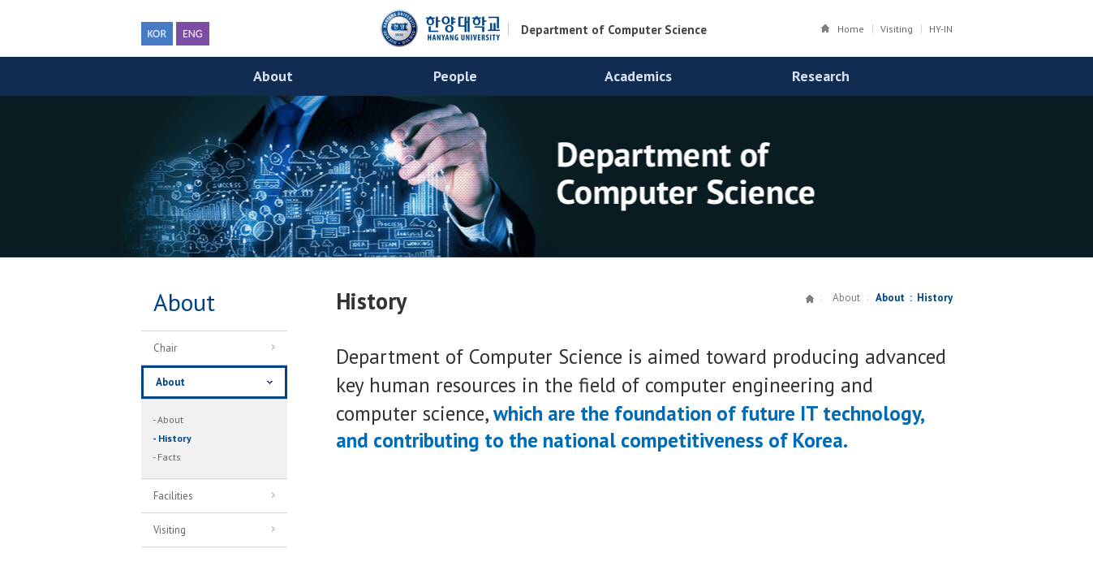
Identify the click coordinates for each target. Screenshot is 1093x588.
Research (821, 76)
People (455, 76)
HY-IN (941, 29)
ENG (193, 34)
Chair (208, 350)
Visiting (896, 29)
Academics (638, 76)
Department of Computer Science (614, 29)
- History (172, 438)
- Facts (167, 457)
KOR (157, 34)
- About (168, 419)
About (273, 76)
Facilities (208, 498)
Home (850, 29)
